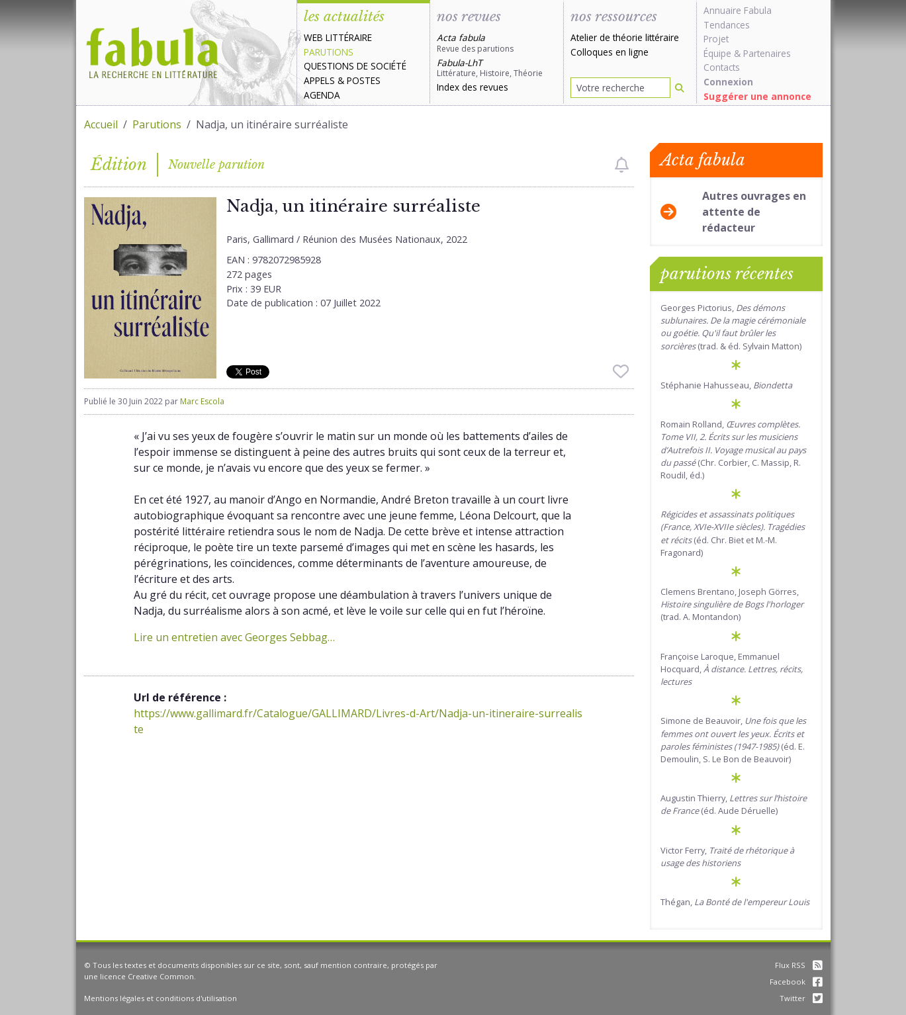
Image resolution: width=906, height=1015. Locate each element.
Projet (716, 38)
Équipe (717, 53)
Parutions (328, 52)
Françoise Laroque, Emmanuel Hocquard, (731, 668)
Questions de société (355, 66)
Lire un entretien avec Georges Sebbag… (234, 637)
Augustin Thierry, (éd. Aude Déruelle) (733, 804)
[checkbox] (622, 165)
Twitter (801, 998)
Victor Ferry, (727, 856)
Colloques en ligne (609, 52)
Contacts (721, 67)
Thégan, (734, 902)
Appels (319, 80)
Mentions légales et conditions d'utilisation (160, 998)
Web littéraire (338, 37)
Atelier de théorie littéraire (624, 37)
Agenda (322, 95)
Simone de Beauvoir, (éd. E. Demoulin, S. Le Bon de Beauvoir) (733, 740)
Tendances (726, 25)
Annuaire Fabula (737, 10)
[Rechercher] (680, 87)
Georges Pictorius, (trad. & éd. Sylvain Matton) (732, 327)
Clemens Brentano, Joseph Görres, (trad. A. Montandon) (731, 604)
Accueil (101, 124)
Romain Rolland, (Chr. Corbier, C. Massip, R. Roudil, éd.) (733, 449)
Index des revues (472, 87)
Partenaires (767, 53)
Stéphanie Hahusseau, (726, 385)
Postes (364, 80)
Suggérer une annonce (757, 96)
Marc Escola (202, 401)
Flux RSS (799, 965)
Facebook (796, 982)
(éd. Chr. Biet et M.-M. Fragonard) (732, 533)
